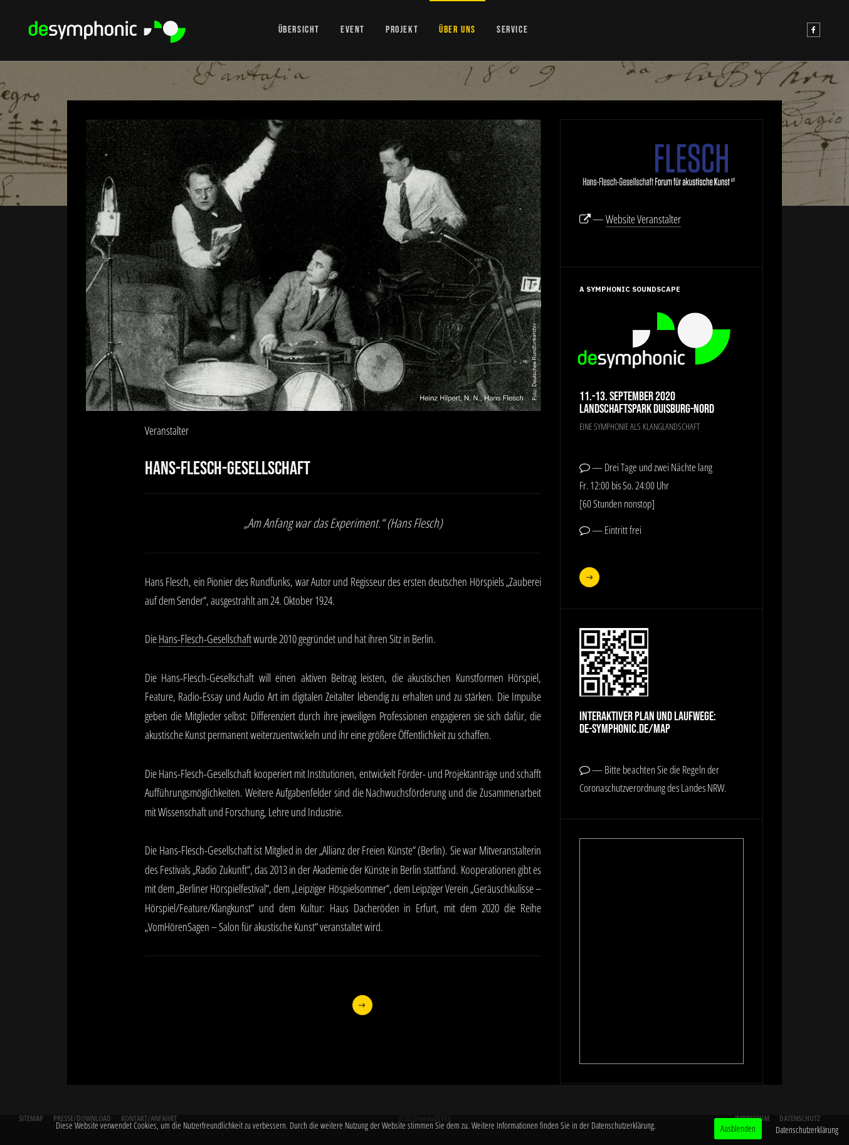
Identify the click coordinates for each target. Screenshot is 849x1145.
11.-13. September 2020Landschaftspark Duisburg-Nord (646, 403)
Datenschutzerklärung (807, 1130)
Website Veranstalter (643, 218)
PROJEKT (402, 30)
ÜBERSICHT (299, 30)
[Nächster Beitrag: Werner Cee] (363, 1005)
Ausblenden (738, 1128)
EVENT (352, 30)
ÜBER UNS (457, 30)
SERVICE (512, 30)
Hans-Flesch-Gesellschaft (205, 638)
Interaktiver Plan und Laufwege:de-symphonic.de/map (647, 723)
